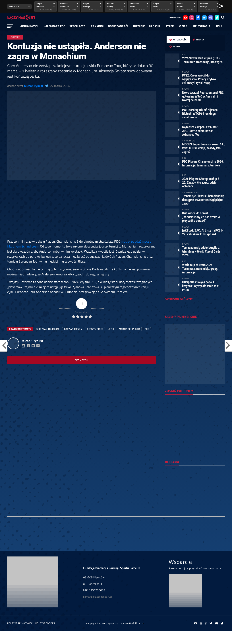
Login (219, 26)
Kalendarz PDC (54, 26)
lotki (111, 329)
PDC (147, 329)
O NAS (183, 26)
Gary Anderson (73, 329)
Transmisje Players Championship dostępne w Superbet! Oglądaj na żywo (203, 199)
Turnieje (139, 26)
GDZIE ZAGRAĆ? (118, 26)
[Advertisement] (81, 212)
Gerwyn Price (95, 329)
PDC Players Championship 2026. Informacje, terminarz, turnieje (203, 163)
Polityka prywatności (20, 623)
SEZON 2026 (77, 26)
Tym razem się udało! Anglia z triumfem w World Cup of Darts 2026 (201, 251)
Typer (170, 26)
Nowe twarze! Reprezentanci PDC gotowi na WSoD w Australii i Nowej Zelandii (203, 96)
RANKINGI (97, 26)
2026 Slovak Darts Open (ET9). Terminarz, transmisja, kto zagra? (202, 60)
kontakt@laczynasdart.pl (97, 597)
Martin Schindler (129, 329)
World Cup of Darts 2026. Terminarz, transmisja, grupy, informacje (200, 268)
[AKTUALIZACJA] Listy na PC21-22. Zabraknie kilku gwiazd (202, 232)
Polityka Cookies (45, 623)
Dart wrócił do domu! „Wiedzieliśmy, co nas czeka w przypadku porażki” (201, 216)
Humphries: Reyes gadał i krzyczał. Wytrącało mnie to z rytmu (200, 285)
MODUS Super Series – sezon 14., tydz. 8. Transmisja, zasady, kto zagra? (203, 147)
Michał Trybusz (33, 86)
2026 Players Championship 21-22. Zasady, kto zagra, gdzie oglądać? (202, 182)
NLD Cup (154, 26)
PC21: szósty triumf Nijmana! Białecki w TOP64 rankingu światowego (200, 113)
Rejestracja (201, 26)
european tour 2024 (47, 329)
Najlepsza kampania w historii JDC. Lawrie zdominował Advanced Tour (200, 130)
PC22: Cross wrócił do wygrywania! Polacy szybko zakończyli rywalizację (199, 78)
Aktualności (29, 26)
